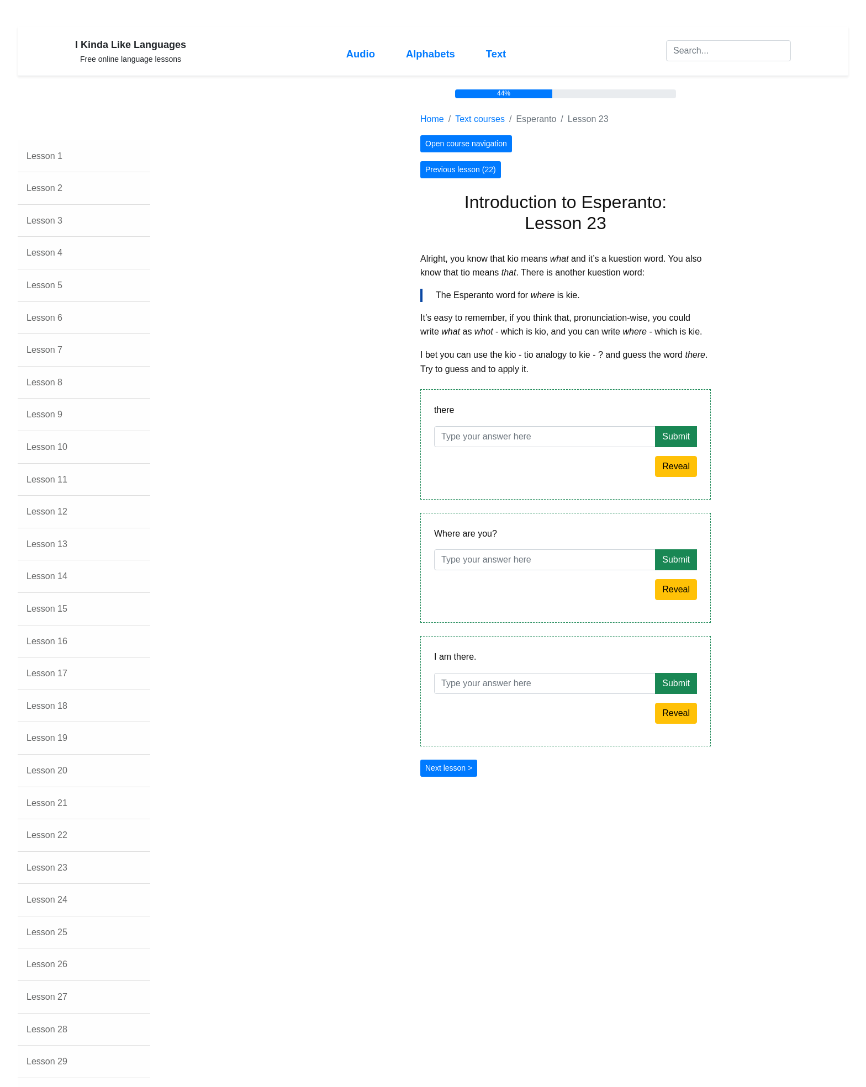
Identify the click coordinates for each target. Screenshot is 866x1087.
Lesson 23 (47, 867)
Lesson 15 (47, 608)
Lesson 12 (47, 511)
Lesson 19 (47, 738)
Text (496, 54)
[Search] (728, 50)
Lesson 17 (47, 673)
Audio (360, 54)
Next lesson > (448, 767)
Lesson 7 (44, 349)
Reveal (676, 466)
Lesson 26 (47, 964)
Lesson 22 (47, 835)
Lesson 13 (47, 544)
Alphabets (430, 54)
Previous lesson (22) (460, 169)
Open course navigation (466, 143)
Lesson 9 (44, 414)
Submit (676, 436)
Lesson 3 (44, 220)
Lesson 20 (47, 770)
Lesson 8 (44, 382)
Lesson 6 (44, 317)
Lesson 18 (47, 705)
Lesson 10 (47, 447)
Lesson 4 (44, 252)
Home (432, 119)
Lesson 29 (47, 1061)
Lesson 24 (47, 899)
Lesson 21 (47, 803)
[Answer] (545, 436)
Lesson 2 (44, 188)
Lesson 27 (47, 996)
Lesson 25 (47, 932)
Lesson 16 (47, 641)
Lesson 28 (47, 1029)
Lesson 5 (44, 285)
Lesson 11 (47, 479)
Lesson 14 (47, 576)
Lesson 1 (44, 156)
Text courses (480, 119)
